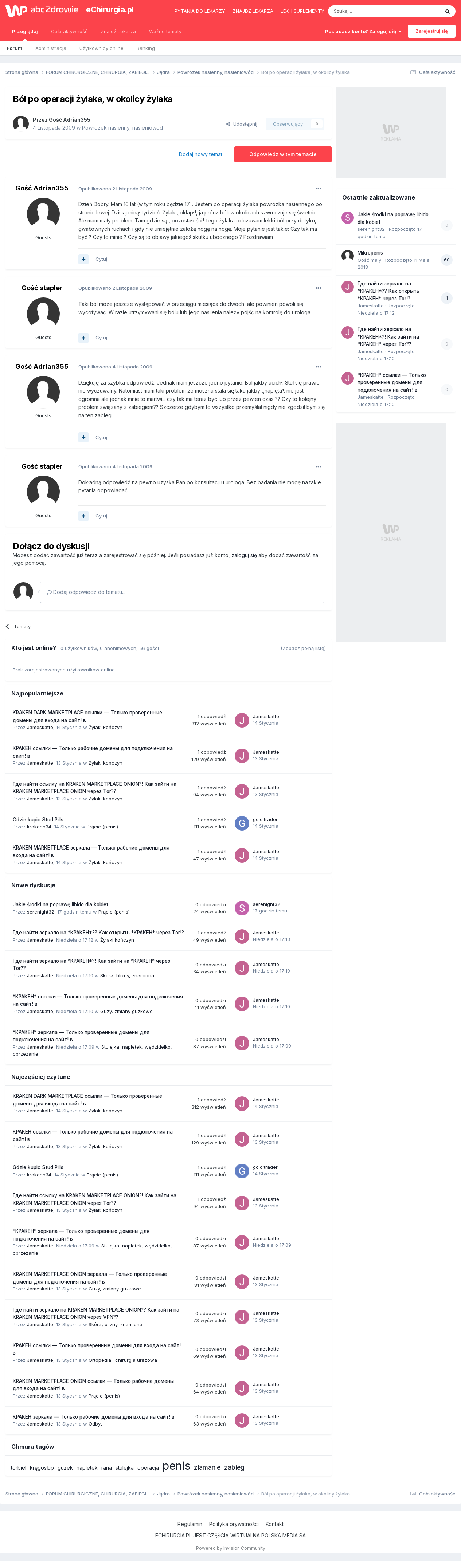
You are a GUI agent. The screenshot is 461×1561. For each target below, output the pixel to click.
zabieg (234, 1467)
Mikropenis (370, 253)
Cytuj (101, 259)
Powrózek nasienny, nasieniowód (122, 128)
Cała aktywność (69, 31)
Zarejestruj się (431, 31)
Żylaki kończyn (105, 727)
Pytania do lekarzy (200, 11)
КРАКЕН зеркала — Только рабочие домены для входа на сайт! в (94, 1417)
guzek (65, 1468)
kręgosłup (42, 1468)
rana (106, 1468)
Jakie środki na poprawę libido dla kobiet (60, 904)
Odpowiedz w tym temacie (283, 154)
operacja (148, 1468)
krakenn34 (39, 826)
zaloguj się (244, 555)
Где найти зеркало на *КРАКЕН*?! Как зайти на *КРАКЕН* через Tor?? (388, 336)
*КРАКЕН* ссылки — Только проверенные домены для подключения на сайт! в (392, 382)
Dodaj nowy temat (200, 154)
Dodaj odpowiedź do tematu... (86, 592)
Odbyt (95, 1424)
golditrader (265, 819)
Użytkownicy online (101, 48)
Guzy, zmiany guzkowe (126, 1011)
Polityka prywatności (234, 1524)
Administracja (50, 48)
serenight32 (40, 912)
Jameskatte (40, 727)
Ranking (146, 48)
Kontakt (275, 1524)
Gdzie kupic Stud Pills (38, 820)
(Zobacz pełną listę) (303, 648)
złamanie (207, 1467)
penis (176, 1465)
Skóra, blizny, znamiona (127, 975)
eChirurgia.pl (110, 9)
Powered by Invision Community (230, 1548)
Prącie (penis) (102, 826)
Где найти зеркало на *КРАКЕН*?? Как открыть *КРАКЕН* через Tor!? (98, 932)
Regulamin (189, 1524)
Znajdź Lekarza (118, 31)
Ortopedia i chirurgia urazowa (123, 1360)
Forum (14, 48)
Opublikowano (115, 189)
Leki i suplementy (302, 11)
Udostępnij (241, 124)
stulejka (125, 1468)
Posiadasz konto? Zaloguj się (363, 31)
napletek (87, 1468)
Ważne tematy (165, 31)
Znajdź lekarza (253, 11)
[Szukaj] (365, 11)
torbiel (18, 1468)
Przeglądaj (25, 34)
